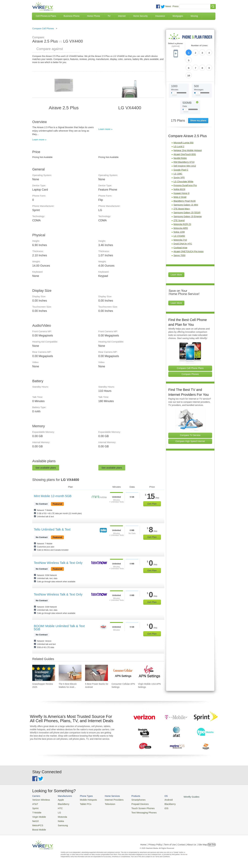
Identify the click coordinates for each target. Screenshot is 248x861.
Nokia (58, 818)
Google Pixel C (181, 151)
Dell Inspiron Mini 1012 (185, 147)
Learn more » (39, 139)
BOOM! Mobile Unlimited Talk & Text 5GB (59, 627)
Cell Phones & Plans (46, 16)
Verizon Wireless (40, 799)
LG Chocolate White (183, 163)
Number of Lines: (199, 45)
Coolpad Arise (180, 229)
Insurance (160, 16)
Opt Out (211, 841)
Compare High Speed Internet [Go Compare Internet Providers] (190, 423)
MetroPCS (37, 822)
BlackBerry (60, 803)
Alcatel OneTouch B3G (185, 136)
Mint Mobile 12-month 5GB (52, 496)
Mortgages (178, 16)
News (168, 6)
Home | (143, 841)
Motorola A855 (181, 210)
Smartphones (130, 799)
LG (57, 811)
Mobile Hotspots (85, 799)
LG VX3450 (179, 217)
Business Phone (72, 16)
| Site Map (202, 841)
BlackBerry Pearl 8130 (184, 182)
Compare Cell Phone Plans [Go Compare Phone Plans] (190, 350)
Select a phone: (175, 44)
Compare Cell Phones (43, 28)
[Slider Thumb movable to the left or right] (174, 75)
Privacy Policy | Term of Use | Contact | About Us (172, 841)
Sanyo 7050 (179, 237)
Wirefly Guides (179, 796)
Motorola (60, 815)
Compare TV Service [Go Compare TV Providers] (190, 417)
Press (176, 6)
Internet (121, 16)
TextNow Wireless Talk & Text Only (58, 562)
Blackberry (159, 803)
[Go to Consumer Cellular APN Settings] (123, 673)
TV (109, 16)
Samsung (60, 822)
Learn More (176, 256)
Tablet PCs (82, 803)
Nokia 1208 (179, 213)
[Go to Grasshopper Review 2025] (43, 673)
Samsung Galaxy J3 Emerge (188, 198)
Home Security (140, 16)
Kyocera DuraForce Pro (185, 167)
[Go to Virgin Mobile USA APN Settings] (149, 673)
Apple (58, 799)
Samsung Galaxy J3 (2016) (187, 194)
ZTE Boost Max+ (182, 190)
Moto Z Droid (180, 178)
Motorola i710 (180, 221)
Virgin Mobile (38, 815)
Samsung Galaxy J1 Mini (186, 186)
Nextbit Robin (180, 140)
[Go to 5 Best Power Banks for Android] (96, 673)
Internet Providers (108, 799)
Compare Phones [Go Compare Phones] (190, 356)
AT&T (34, 803)
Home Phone (93, 16)
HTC (58, 807)
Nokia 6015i (179, 171)
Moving (194, 16)
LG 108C (178, 155)
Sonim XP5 (179, 159)
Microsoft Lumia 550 (183, 124)
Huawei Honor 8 (181, 175)
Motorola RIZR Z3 (182, 206)
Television (104, 803)
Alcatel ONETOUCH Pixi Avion (189, 233)
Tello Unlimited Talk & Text (52, 529)
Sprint (35, 807)
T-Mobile (36, 811)
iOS (156, 807)
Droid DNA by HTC (183, 225)
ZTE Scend (179, 202)
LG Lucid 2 (179, 128)
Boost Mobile (38, 826)
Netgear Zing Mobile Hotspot (188, 132)
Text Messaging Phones (135, 811)
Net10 (35, 818)
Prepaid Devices (131, 803)
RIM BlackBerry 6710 (184, 143)
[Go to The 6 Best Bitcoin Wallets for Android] (70, 673)
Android (157, 799)
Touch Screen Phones (134, 807)
